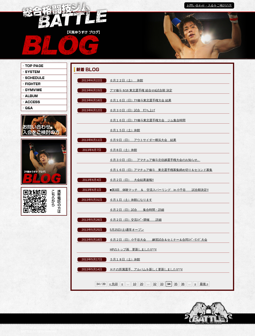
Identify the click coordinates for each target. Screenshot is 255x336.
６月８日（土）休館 (123, 150)
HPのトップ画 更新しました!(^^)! (133, 249)
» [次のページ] (195, 284)
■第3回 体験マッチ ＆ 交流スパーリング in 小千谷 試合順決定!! (159, 190)
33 (161, 284)
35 (175, 284)
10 (134, 284)
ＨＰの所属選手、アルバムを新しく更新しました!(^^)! (146, 269)
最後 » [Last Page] (204, 284)
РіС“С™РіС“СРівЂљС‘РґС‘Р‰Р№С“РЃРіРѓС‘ (208, 313)
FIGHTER (44, 84)
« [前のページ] (122, 284)
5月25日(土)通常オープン (127, 229)
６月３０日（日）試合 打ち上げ (132, 110)
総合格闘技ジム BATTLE (64, 15)
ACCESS (44, 102)
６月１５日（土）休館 (125, 130)
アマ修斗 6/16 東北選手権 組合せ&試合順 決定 (141, 90)
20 (141, 284)
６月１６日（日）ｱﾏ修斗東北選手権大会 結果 (140, 100)
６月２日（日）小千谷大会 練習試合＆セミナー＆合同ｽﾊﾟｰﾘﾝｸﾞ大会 (158, 239)
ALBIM (44, 96)
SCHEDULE (44, 78)
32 (154, 284)
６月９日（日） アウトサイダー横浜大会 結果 (143, 140)
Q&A (44, 108)
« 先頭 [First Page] (113, 284)
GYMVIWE (44, 90)
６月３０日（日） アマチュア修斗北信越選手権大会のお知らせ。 (155, 160)
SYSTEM (44, 72)
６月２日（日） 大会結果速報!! (132, 180)
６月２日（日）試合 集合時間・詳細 (137, 209)
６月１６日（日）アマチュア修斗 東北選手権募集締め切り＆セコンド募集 (161, 170)
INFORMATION (44, 66)
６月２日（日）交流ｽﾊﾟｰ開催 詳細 (136, 219)
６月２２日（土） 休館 (126, 80)
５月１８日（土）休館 (125, 259)
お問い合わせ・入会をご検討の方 (209, 5)
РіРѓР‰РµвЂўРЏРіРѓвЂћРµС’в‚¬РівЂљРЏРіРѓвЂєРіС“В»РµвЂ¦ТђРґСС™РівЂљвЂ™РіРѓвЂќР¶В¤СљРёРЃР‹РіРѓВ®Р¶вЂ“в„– (110, 327)
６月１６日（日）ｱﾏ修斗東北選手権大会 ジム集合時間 (147, 120)
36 (182, 284)
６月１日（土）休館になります (131, 200)
